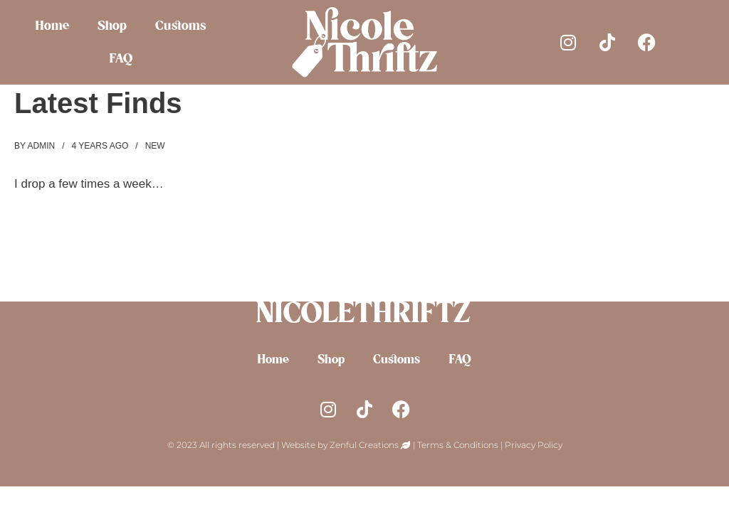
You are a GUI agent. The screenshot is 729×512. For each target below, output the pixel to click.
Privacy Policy (533, 444)
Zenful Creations (365, 444)
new (155, 146)
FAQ (121, 59)
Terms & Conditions (457, 444)
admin (41, 146)
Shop (112, 26)
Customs (181, 26)
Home (53, 26)
